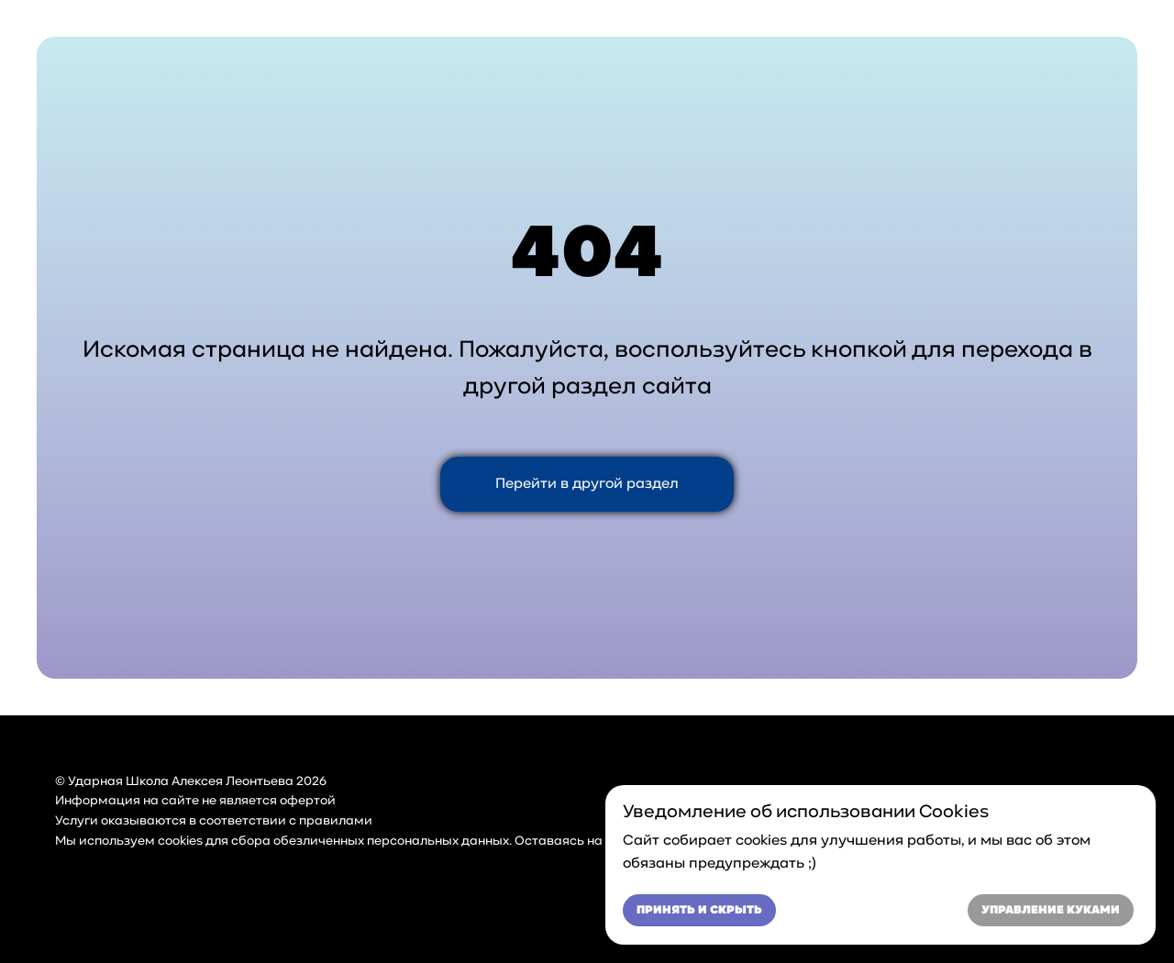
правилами (335, 821)
